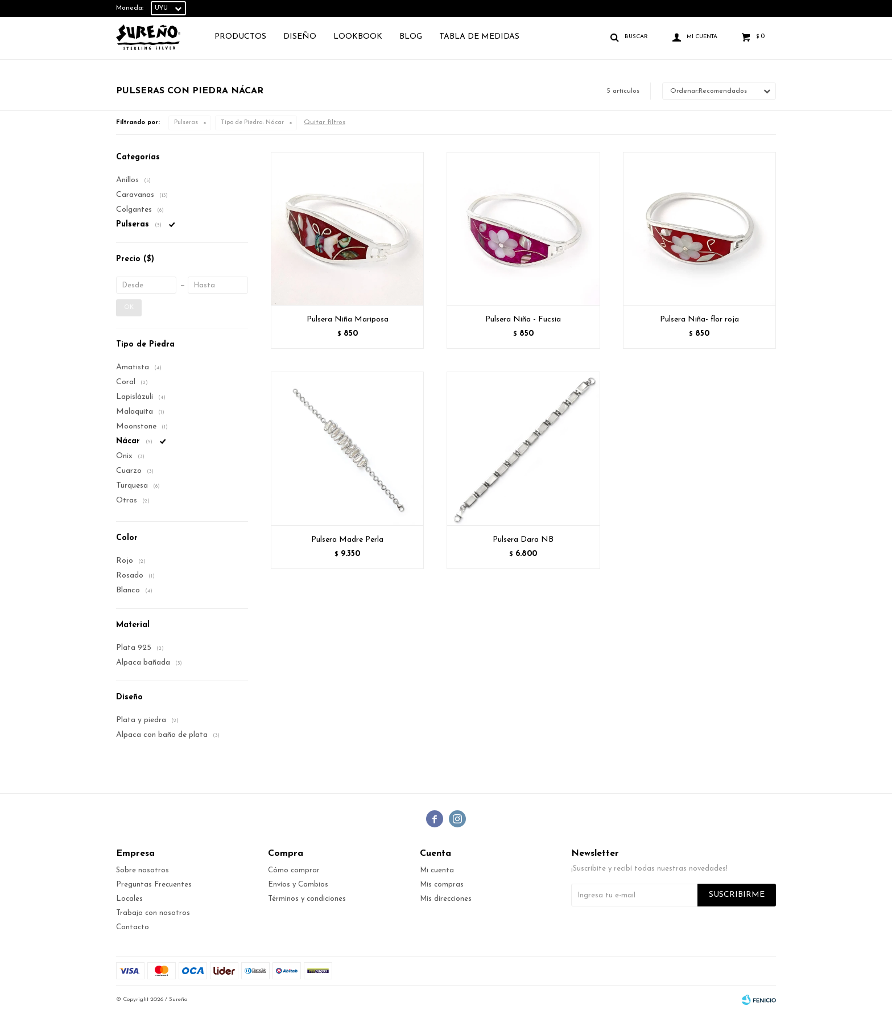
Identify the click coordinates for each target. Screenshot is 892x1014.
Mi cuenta (437, 870)
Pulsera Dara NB (523, 539)
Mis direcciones (446, 898)
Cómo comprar (294, 870)
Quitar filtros (324, 122)
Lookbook (357, 36)
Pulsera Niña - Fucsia (523, 319)
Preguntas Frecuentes (154, 884)
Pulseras (186, 122)
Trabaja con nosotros (153, 913)
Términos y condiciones (307, 898)
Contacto (132, 927)
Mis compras (442, 884)
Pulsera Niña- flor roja (699, 319)
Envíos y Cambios (298, 884)
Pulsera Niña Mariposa (348, 319)
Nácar (252, 122)
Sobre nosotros (142, 870)
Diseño (299, 36)
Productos (240, 36)
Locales (129, 898)
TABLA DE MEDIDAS (479, 36)
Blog (410, 36)
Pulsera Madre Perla (347, 539)
